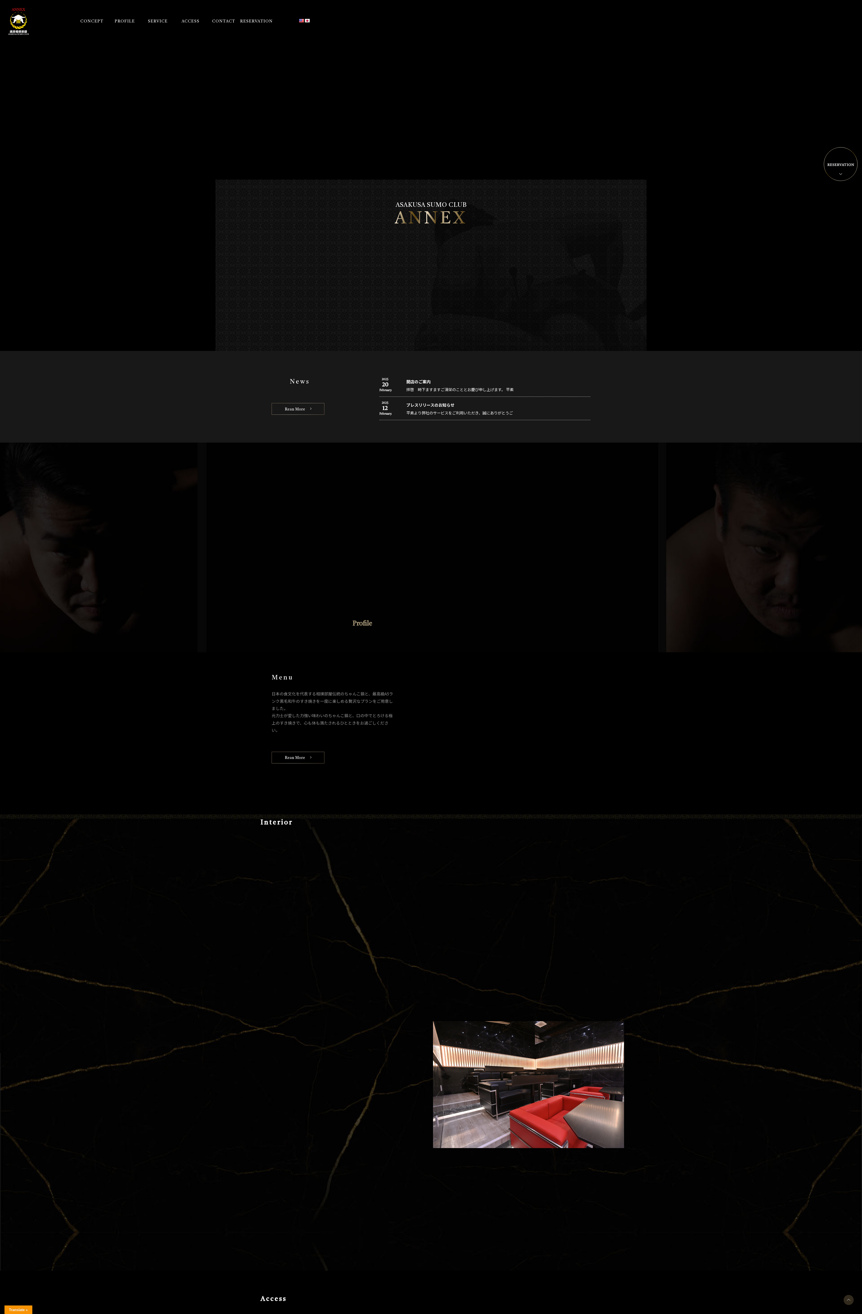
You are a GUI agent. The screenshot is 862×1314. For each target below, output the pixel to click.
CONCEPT (92, 22)
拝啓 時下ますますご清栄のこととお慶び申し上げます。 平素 (463, 389)
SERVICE (159, 22)
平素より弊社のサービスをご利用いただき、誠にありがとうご (462, 413)
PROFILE (126, 22)
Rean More (296, 410)
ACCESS (191, 22)
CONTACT (224, 22)
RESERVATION (257, 22)
